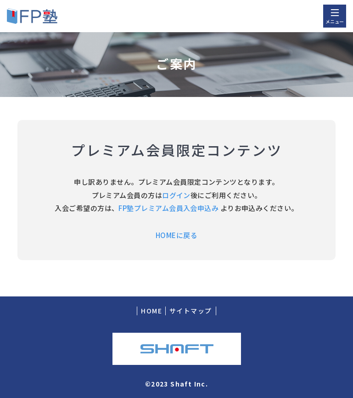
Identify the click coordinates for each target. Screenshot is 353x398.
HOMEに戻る (176, 235)
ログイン (176, 195)
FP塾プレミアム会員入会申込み (168, 208)
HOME (151, 310)
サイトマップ (190, 310)
